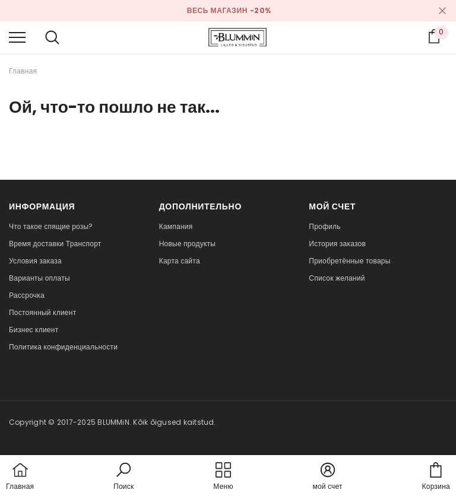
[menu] (17, 36)
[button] (123, 477)
